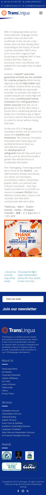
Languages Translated (11, 429)
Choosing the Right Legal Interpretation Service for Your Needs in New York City (29, 276)
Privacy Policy (8, 393)
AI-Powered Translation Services (16, 435)
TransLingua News (9, 369)
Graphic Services (9, 420)
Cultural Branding (9, 417)
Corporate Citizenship (11, 375)
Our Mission (7, 372)
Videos (5, 390)
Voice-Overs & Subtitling (12, 423)
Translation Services (10, 411)
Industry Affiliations (10, 378)
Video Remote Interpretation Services (18, 432)
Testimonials (7, 387)
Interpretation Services (11, 414)
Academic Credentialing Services (16, 426)
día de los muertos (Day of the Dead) (10, 276)
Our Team (6, 381)
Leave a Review (8, 384)
